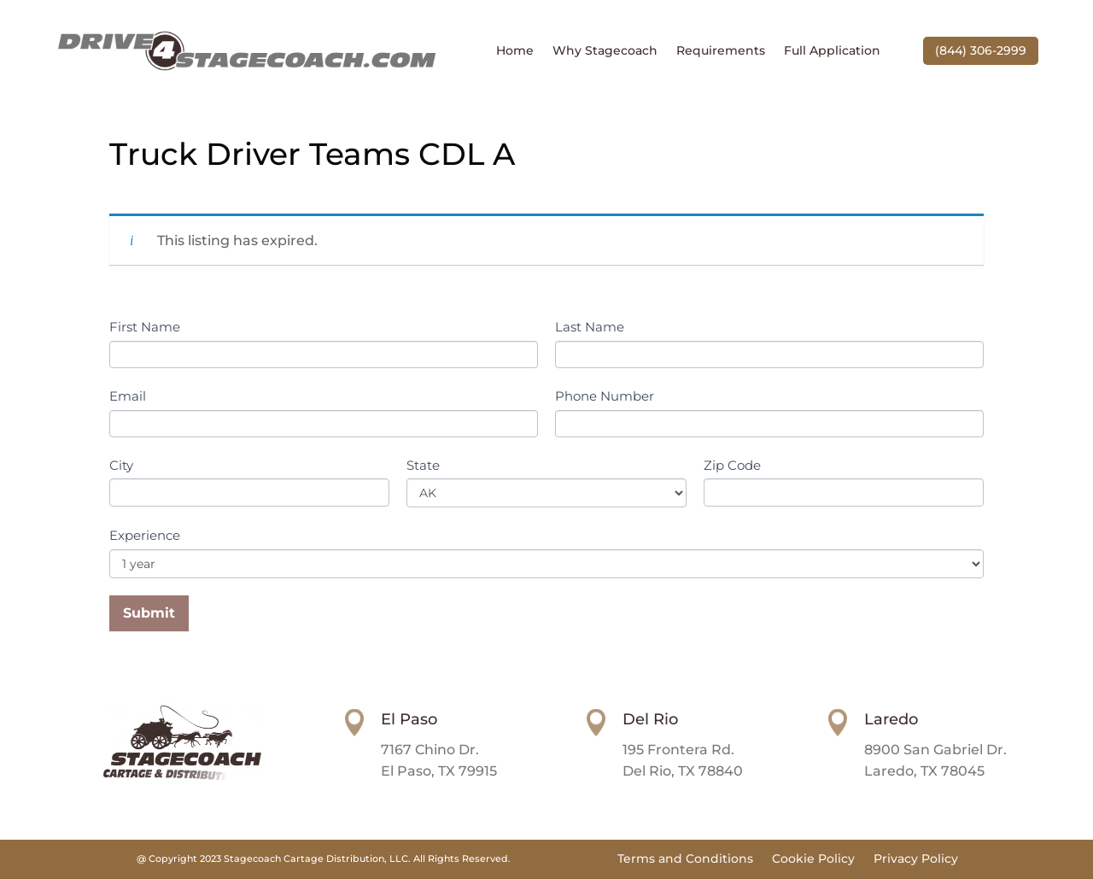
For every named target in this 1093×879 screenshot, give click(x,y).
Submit (149, 613)
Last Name (589, 327)
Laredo (891, 719)
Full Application (832, 51)
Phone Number (604, 396)
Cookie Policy (813, 859)
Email (127, 396)
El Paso (409, 719)
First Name (144, 327)
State (423, 465)
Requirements (720, 51)
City (121, 465)
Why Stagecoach (605, 51)
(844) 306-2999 (980, 50)
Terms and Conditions (685, 859)
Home (515, 51)
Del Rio (650, 719)
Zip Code (732, 465)
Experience (144, 535)
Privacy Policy (916, 859)
